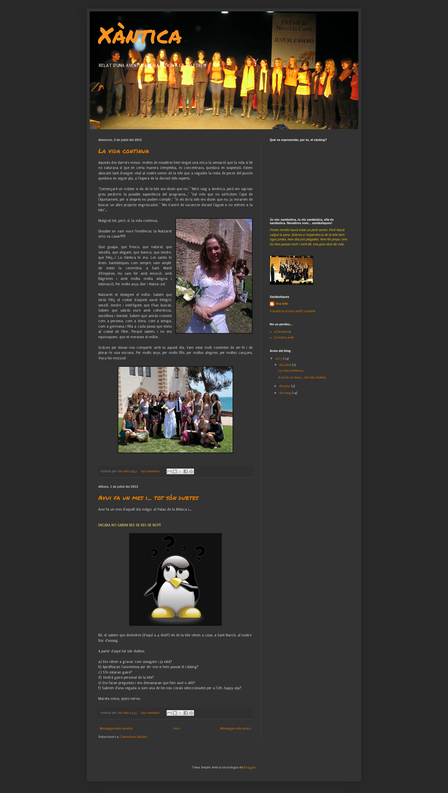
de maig (285, 393)
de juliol (285, 365)
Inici (176, 728)
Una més (281, 304)
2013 (279, 358)
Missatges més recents (116, 728)
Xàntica (140, 34)
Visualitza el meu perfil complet (292, 311)
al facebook (282, 332)
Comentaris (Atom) (133, 737)
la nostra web (284, 337)
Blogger (249, 767)
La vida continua (123, 150)
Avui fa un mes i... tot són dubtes (148, 497)
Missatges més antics (235, 728)
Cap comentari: (151, 471)
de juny (285, 386)
